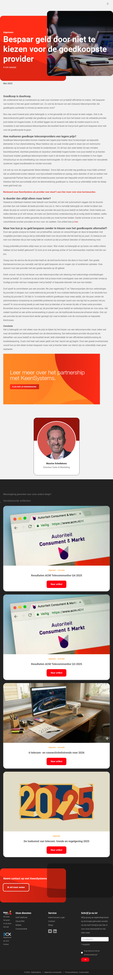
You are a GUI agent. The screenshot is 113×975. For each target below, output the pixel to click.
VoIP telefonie (21, 917)
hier (76, 221)
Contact (51, 921)
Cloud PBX (20, 921)
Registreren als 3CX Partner (7, 940)
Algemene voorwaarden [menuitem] (53, 972)
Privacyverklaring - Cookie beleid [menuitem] (77, 972)
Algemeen (8, 32)
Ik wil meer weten (16, 887)
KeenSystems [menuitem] (36, 972)
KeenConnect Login (56, 917)
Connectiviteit (21, 929)
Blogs (50, 925)
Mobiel (18, 925)
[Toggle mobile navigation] (108, 3)
